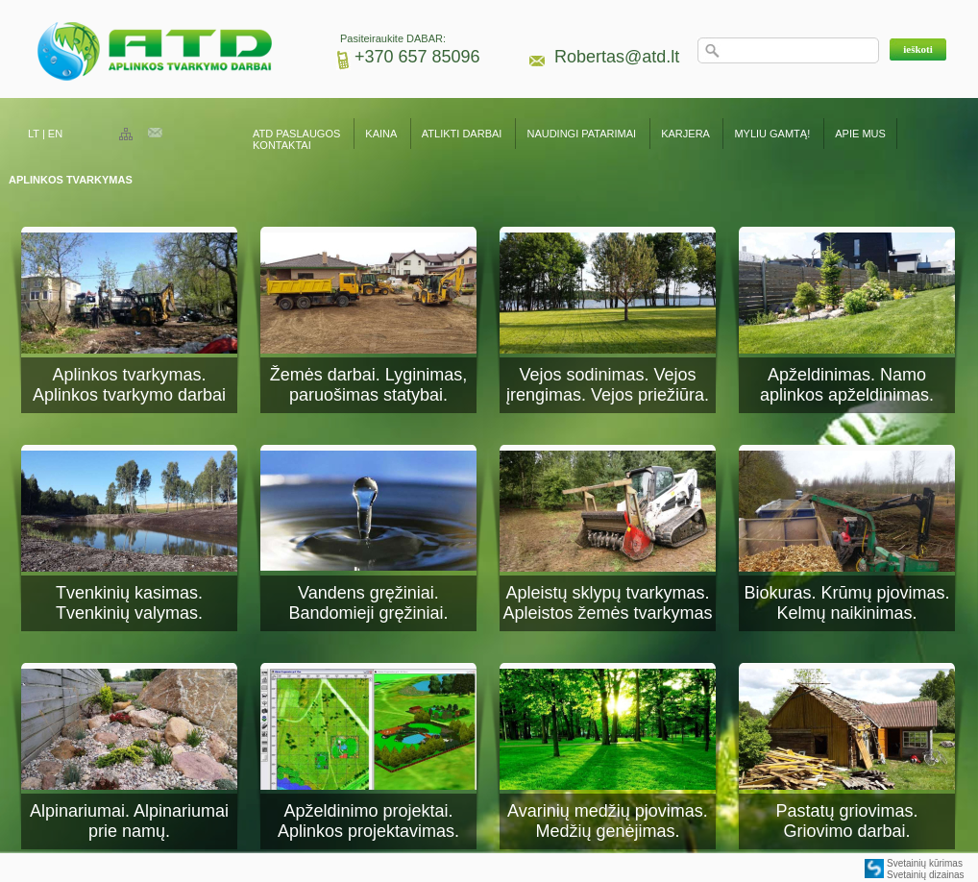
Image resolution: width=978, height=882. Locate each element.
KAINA (380, 133)
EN (55, 133)
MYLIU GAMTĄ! (772, 133)
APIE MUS (860, 133)
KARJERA (685, 133)
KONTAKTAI (282, 145)
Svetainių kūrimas (925, 863)
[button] (918, 49)
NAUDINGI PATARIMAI (582, 133)
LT (33, 133)
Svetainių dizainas (926, 875)
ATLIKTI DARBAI (462, 133)
